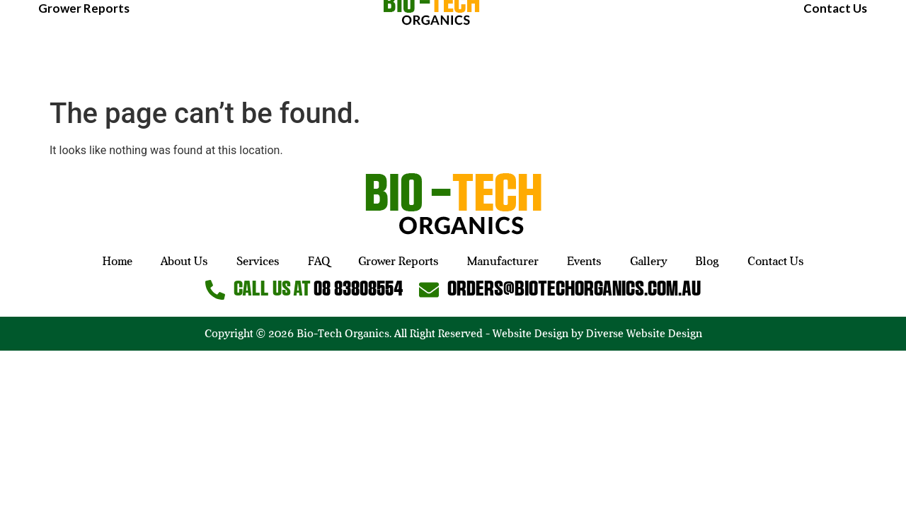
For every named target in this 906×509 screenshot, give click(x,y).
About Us (119, 46)
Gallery (799, 46)
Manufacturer (655, 46)
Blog (854, 46)
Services (190, 46)
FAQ (247, 46)
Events (737, 46)
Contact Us (835, 71)
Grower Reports (84, 71)
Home (54, 46)
